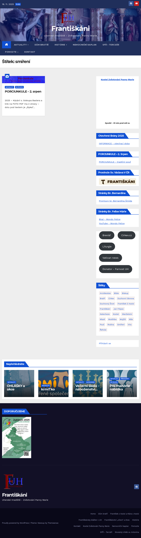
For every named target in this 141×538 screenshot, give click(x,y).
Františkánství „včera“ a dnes (116, 520)
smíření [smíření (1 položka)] (121, 324)
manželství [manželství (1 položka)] (127, 314)
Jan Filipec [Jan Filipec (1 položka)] (119, 309)
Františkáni (70, 28)
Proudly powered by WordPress (16, 523)
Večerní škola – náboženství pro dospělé (87, 389)
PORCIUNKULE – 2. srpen (23, 91)
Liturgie (107, 246)
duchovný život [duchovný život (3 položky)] (107, 304)
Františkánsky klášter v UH (90, 520)
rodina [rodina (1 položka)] (111, 324)
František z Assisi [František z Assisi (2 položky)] (126, 304)
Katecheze (90, 382)
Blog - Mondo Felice (109, 219)
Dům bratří (42, 45)
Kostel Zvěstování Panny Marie (96, 526)
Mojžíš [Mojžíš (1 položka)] (123, 319)
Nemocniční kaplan (85, 45)
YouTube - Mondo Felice (112, 223)
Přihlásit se (105, 343)
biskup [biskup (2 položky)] (125, 293)
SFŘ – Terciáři (111, 45)
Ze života (19, 87)
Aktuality (20, 45)
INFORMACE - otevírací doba (114, 143)
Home (93, 514)
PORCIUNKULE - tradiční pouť (115, 162)
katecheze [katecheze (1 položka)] (105, 314)
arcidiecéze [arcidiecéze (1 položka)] (105, 293)
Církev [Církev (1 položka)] (111, 298)
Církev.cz (126, 235)
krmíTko (48, 389)
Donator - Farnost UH (116, 269)
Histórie (60, 45)
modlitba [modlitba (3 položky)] (112, 319)
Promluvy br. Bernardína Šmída (115, 201)
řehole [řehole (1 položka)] (103, 330)
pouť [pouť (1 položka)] (102, 324)
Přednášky (125, 378)
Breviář (107, 235)
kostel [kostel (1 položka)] (116, 314)
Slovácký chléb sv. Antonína (127, 532)
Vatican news (110, 257)
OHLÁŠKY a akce (16, 387)
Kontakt (29, 52)
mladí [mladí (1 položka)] (102, 319)
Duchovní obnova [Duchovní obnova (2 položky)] (126, 298)
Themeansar (53, 523)
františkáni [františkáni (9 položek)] (105, 309)
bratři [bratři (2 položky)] (102, 298)
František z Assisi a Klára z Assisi (124, 514)
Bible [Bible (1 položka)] (116, 293)
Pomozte (11, 52)
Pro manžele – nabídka (121, 387)
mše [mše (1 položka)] (131, 319)
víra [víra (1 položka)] (129, 324)
